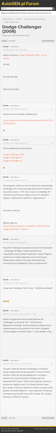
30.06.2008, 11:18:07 (8, 109)
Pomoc (36, 429)
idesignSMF (20, 430)
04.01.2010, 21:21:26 (8, 314)
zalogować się (31, 13)
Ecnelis (6, 46)
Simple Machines (15, 428)
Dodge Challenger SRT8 (13, 154)
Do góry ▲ (52, 429)
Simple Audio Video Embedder (8, 430)
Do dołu (4, 41)
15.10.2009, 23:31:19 (8, 283)
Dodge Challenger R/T (13, 157)
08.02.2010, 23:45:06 (8, 363)
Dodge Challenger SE (12, 160)
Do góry (4, 418)
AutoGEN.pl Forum (20, 3)
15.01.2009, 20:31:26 (8, 180)
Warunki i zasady (43, 429)
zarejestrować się (45, 13)
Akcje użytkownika (48, 41)
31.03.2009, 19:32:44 (8, 242)
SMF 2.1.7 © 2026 (5, 428)
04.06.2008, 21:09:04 (8, 50)
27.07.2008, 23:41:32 (8, 143)
